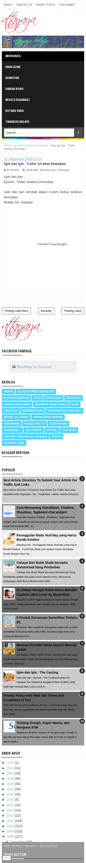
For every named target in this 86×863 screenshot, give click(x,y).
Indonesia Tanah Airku (51, 404)
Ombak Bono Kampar (48, 417)
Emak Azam (12, 67)
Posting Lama (72, 310)
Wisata (56, 436)
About (8, 5)
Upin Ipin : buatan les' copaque (47, 170)
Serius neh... (12, 430)
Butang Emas (14, 110)
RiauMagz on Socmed (34, 367)
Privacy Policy (45, 5)
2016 (11, 794)
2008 (11, 836)
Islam (75, 404)
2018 (11, 784)
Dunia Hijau (53, 397)
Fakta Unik (73, 397)
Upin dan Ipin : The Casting (37, 672)
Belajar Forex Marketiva (35, 391)
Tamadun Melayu (17, 121)
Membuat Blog (32, 410)
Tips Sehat (69, 430)
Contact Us (24, 5)
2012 (11, 815)
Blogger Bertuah (16, 397)
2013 (11, 810)
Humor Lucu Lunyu (17, 404)
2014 (11, 805)
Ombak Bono (14, 89)
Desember (18, 842)
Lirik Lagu (11, 410)
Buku (37, 397)
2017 (11, 789)
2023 (11, 763)
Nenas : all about (16, 417)
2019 (11, 778)
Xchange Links (14, 442)
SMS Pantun (33, 430)
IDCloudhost (48, 846)
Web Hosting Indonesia (20, 846)
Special (51, 430)
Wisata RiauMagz (17, 99)
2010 (11, 826)
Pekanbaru (12, 423)
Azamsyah (12, 78)
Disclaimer (66, 5)
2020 (11, 773)
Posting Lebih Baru (16, 310)
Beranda (12, 56)
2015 (11, 799)
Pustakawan (58, 423)
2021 (11, 768)
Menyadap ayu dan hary (64, 410)
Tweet (7, 857)
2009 (11, 831)
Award (8, 391)
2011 (11, 821)
